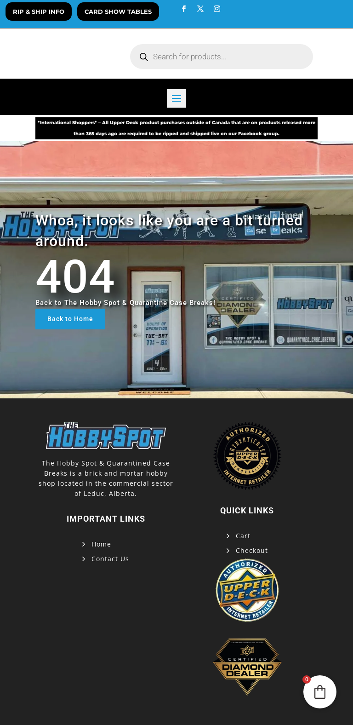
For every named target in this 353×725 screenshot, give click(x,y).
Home (101, 544)
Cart (243, 535)
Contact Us (110, 558)
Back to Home (70, 318)
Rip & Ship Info (38, 11)
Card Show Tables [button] (118, 11)
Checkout (252, 550)
